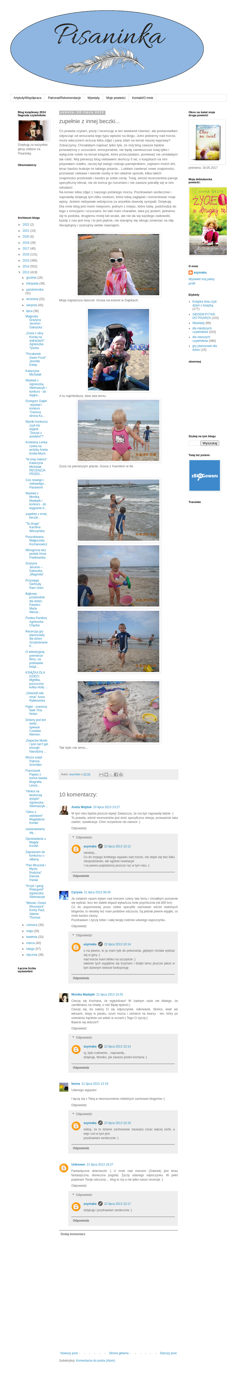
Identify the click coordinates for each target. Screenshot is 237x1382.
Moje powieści (115, 98)
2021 (26, 231)
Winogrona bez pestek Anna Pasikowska (35, 553)
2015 (26, 260)
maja (30, 931)
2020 (26, 236)
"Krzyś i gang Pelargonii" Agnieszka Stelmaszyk (35, 891)
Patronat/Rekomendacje (64, 98)
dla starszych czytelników (201, 338)
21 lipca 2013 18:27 (100, 1164)
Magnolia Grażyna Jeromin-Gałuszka (33, 322)
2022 (26, 224)
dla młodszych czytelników (202, 330)
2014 (26, 266)
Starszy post (168, 1353)
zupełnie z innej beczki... (36, 515)
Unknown (78, 1164)
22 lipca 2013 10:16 (117, 1123)
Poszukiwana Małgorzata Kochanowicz (36, 540)
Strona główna (119, 1353)
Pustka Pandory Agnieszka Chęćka (36, 621)
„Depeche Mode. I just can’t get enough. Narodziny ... (36, 746)
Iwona (75, 1084)
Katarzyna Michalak (33, 372)
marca (31, 943)
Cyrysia (76, 892)
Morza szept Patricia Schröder (33, 761)
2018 (26, 242)
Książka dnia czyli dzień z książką (204, 303)
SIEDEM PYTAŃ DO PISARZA (203, 316)
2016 (26, 254)
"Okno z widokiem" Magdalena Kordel (34, 817)
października (34, 289)
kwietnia (32, 937)
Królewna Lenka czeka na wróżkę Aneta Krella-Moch (36, 448)
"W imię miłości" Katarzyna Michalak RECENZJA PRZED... (36, 467)
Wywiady (93, 98)
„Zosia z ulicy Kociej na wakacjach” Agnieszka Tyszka (35, 340)
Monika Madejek (83, 994)
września (32, 299)
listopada (32, 283)
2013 (26, 272)
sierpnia (32, 305)
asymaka (90, 846)
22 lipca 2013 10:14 (117, 944)
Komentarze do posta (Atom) (95, 1360)
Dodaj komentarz (73, 1234)
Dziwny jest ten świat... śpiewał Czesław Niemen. (35, 727)
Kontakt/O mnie (142, 98)
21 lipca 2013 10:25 (109, 994)
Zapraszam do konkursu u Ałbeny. (35, 855)
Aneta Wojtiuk (81, 807)
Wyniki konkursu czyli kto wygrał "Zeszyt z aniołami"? (36, 429)
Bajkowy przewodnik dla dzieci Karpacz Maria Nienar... (35, 603)
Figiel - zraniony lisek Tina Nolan (36, 710)
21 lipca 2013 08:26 (97, 892)
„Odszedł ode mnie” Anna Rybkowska (35, 696)
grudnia (31, 277)
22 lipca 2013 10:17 (117, 1204)
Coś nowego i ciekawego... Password (35, 483)
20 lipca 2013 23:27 (106, 807)
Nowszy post (69, 1353)
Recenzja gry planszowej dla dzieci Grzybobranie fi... (36, 639)
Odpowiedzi (84, 837)
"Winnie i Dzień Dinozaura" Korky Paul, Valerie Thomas (35, 910)
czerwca (32, 925)
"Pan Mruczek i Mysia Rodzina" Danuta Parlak (35, 872)
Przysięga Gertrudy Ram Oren (34, 584)
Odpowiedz (79, 828)
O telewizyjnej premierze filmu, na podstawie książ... (34, 659)
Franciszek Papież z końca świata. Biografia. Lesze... (36, 778)
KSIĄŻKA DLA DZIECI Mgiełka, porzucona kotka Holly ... (36, 680)
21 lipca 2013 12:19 (95, 1084)
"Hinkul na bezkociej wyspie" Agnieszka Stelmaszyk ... (36, 799)
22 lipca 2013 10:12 (117, 846)
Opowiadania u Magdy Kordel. (35, 842)
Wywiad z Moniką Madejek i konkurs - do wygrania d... (36, 501)
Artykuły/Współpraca (27, 98)
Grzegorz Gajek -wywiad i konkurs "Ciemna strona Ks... (36, 408)
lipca (29, 311)
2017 (26, 248)
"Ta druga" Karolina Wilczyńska (35, 527)
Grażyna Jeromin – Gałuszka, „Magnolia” (34, 569)
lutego (30, 949)
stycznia (32, 955)
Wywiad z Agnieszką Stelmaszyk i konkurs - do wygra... (35, 388)
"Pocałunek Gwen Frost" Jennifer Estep (35, 359)
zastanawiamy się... (35, 830)
